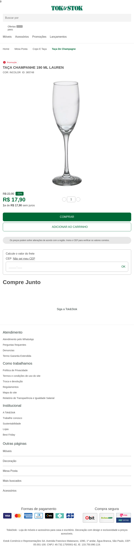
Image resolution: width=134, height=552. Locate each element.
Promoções (39, 36)
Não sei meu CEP (24, 258)
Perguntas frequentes (14, 344)
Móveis (7, 36)
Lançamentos (58, 36)
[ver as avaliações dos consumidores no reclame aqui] (106, 518)
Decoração (67, 461)
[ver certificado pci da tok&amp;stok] (123, 518)
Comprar (67, 216)
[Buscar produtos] (67, 18)
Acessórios (22, 36)
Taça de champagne (64, 49)
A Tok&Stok (9, 412)
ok (123, 266)
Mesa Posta (20, 49)
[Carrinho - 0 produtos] (129, 8)
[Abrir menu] (22, 8)
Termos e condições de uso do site (21, 375)
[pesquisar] (127, 18)
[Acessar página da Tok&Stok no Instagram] (62, 316)
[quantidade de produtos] (71, 199)
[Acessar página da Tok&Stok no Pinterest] (72, 316)
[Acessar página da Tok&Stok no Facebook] (52, 316)
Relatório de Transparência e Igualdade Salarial (28, 398)
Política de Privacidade (15, 370)
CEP (9, 258)
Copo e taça (40, 49)
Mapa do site (10, 392)
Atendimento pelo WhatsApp (18, 339)
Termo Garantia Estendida (17, 356)
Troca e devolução (13, 381)
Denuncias (8, 350)
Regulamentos (10, 387)
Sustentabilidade (12, 423)
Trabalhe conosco (12, 418)
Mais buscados (67, 481)
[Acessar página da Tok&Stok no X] (81, 316)
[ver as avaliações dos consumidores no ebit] (90, 518)
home (6, 49)
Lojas (6, 429)
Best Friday (9, 434)
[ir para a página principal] (67, 8)
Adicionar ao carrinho (70, 226)
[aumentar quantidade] (78, 199)
